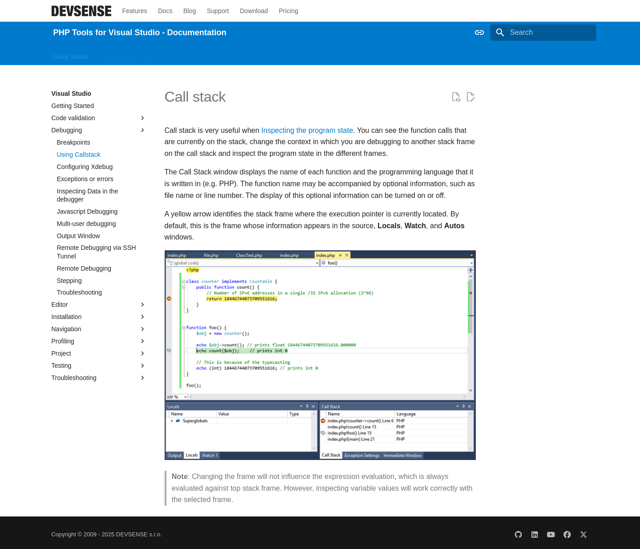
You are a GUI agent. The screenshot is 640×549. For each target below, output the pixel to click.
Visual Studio (70, 54)
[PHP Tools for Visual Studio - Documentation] (81, 11)
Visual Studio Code (126, 54)
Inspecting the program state (307, 130)
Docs (165, 10)
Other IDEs (179, 54)
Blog (189, 10)
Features (134, 10)
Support (218, 10)
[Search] (543, 32)
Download (254, 10)
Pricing (288, 10)
